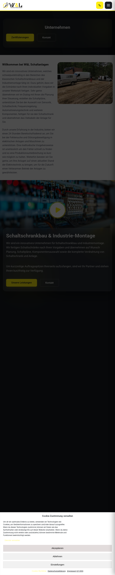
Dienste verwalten (12, 540)
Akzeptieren (57, 548)
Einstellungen (57, 564)
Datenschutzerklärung (57, 571)
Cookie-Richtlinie (39, 571)
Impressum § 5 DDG (75, 571)
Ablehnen (57, 556)
